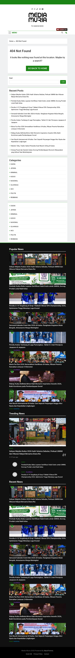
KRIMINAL (14, 172)
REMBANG (14, 197)
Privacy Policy (38, 654)
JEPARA (13, 168)
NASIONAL (14, 181)
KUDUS (13, 177)
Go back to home (37, 68)
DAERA (13, 164)
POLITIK (13, 193)
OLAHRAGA (14, 185)
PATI (12, 189)
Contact (46, 654)
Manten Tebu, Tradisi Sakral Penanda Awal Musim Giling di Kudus (33, 146)
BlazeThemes (48, 650)
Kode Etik (29, 654)
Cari (11, 78)
